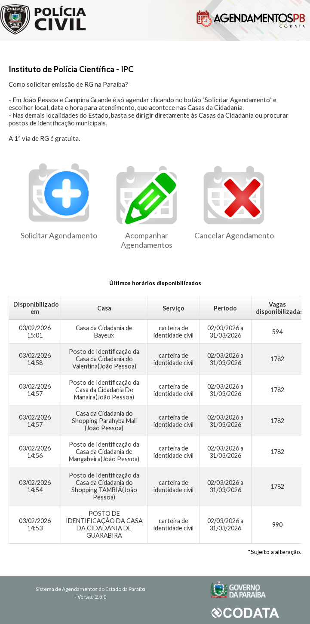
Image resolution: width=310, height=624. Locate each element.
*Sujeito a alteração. (274, 551)
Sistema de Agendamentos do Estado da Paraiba (90, 589)
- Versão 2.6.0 (90, 597)
